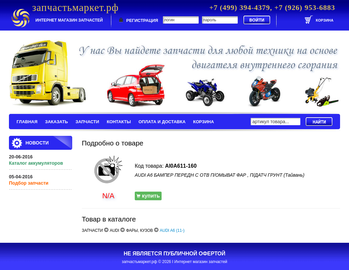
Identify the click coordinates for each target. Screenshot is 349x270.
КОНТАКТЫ (119, 121)
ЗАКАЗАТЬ (56, 121)
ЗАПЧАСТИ (87, 121)
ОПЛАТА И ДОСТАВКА (161, 121)
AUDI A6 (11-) (172, 230)
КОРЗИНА (203, 121)
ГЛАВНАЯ (27, 121)
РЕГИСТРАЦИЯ (142, 20)
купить (148, 196)
